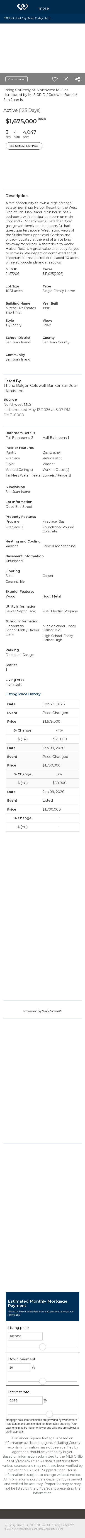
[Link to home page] (23, 7)
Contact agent (16, 79)
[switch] (55, 79)
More (44, 8)
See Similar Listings (24, 145)
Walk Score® (52, 1011)
